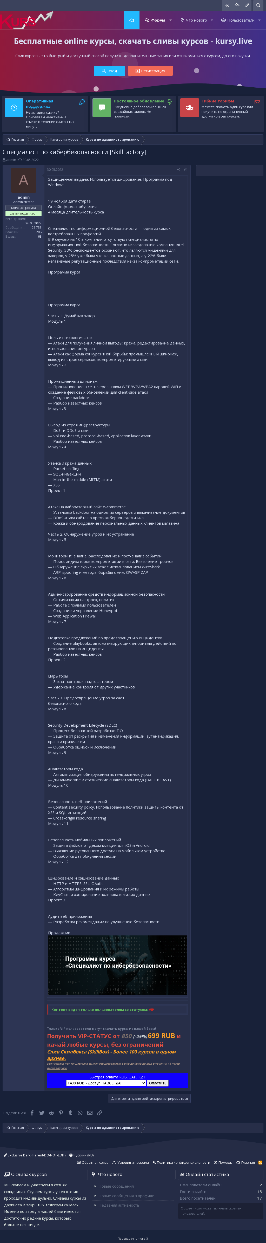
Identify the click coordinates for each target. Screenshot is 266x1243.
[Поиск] (258, 5)
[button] (171, 20)
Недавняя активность (118, 1205)
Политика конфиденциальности (183, 1162)
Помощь (225, 1162)
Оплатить (158, 1083)
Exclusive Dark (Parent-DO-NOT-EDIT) (34, 1155)
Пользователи (241, 20)
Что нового (196, 20)
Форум (158, 20)
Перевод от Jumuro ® (133, 1238)
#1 (186, 169)
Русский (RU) (81, 1155)
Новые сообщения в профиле (126, 1195)
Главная (131, 20)
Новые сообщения (116, 1186)
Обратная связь (95, 1162)
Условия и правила (133, 1162)
